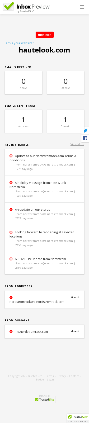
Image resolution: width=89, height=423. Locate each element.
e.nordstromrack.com (44, 331)
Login (50, 379)
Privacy (61, 376)
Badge (40, 379)
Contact (74, 376)
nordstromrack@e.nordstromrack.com (44, 299)
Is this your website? (19, 43)
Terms (49, 376)
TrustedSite (35, 376)
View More (77, 144)
